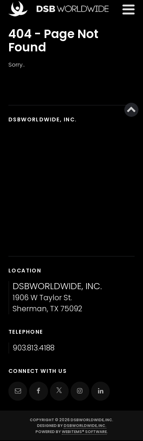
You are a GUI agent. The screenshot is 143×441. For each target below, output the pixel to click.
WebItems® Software (84, 431)
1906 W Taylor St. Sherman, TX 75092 (57, 298)
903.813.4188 (34, 348)
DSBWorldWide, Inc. (85, 425)
